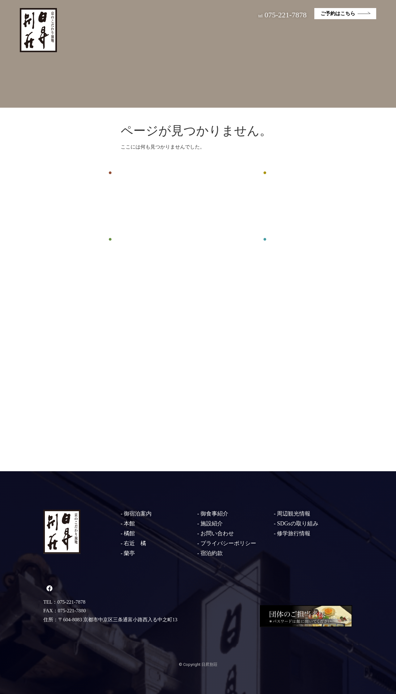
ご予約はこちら (338, 13)
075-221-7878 (282, 15)
